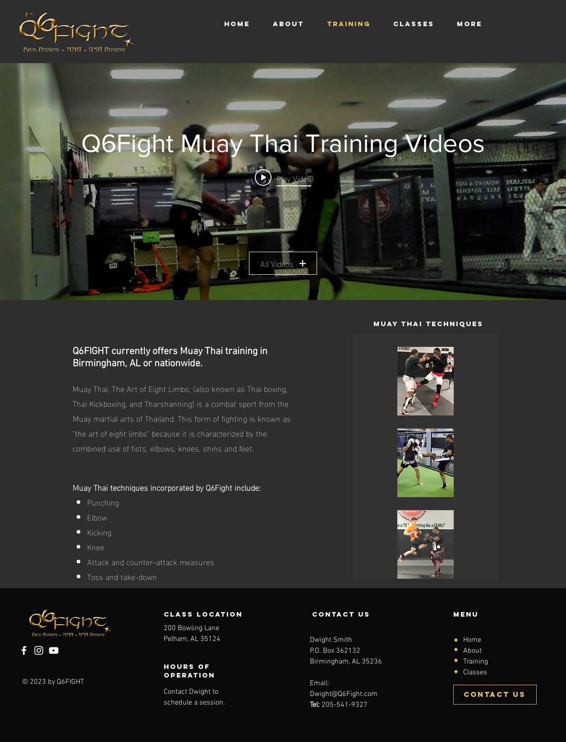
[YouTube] (54, 650)
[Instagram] (39, 650)
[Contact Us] (495, 695)
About (472, 650)
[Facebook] (24, 650)
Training (475, 661)
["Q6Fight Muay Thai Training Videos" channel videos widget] (283, 181)
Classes (475, 672)
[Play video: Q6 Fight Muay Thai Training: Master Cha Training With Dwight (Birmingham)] (283, 177)
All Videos (283, 263)
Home (472, 640)
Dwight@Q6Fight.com (343, 694)
